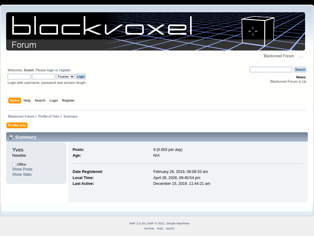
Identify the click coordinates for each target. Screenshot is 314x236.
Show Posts (22, 169)
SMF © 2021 (156, 223)
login (50, 70)
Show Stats (22, 174)
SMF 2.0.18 (137, 223)
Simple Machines (178, 223)
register (65, 70)
